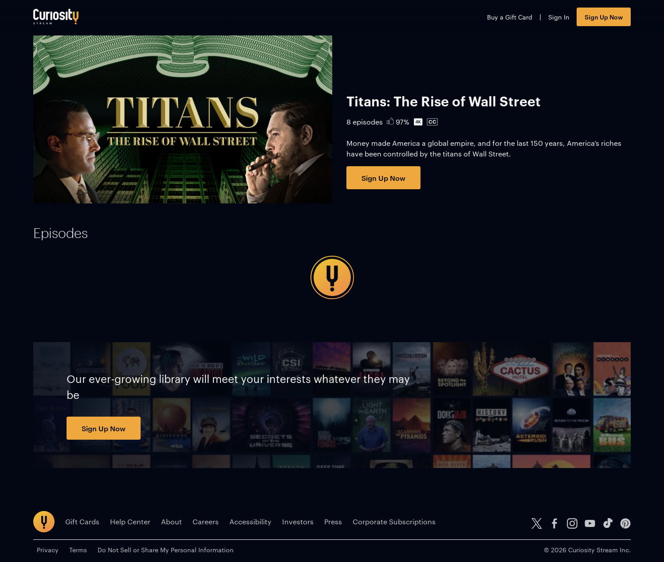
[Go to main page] (56, 16)
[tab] (60, 233)
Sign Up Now (604, 16)
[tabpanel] (332, 277)
